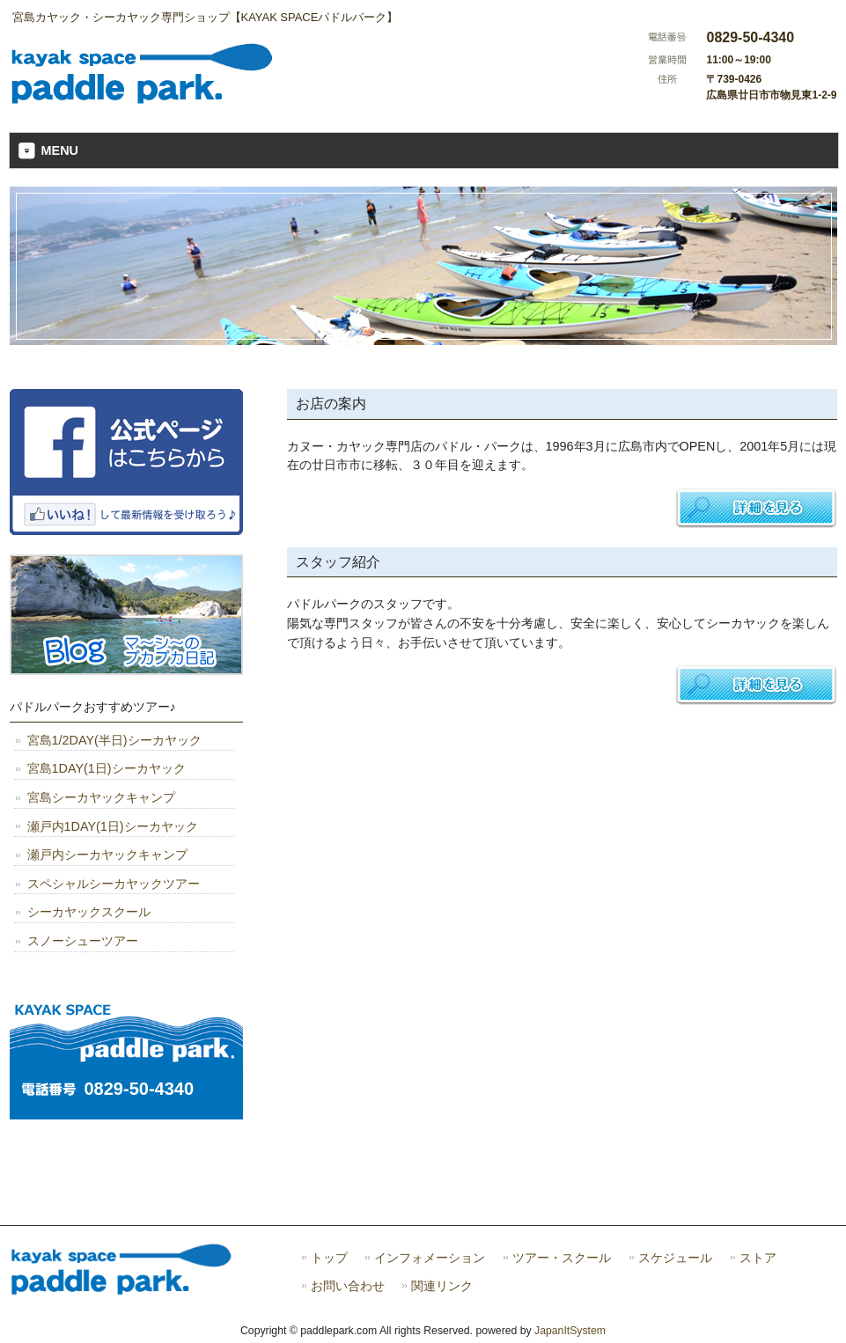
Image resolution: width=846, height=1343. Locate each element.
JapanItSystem (570, 1331)
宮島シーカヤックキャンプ (101, 797)
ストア (757, 1258)
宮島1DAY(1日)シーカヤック (106, 768)
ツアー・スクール (561, 1258)
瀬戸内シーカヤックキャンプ (107, 855)
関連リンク (442, 1286)
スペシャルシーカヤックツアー (113, 884)
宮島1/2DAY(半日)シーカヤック (114, 740)
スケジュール (675, 1258)
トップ (329, 1258)
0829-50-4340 (140, 1088)
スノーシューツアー (82, 941)
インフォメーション (429, 1258)
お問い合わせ (348, 1286)
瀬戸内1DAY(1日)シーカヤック (112, 826)
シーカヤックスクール (89, 912)
